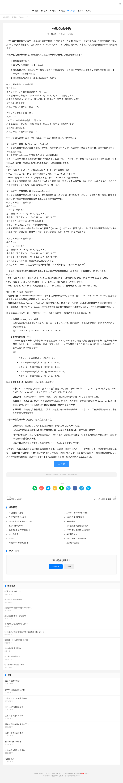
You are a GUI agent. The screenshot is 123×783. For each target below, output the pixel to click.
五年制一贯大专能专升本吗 (77, 513)
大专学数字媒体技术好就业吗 (78, 530)
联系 (82, 773)
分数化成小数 (61, 29)
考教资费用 (70, 521)
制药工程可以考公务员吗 (76, 538)
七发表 (80, 11)
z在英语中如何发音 (14, 499)
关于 (87, 773)
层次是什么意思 (72, 543)
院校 (61, 11)
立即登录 (55, 566)
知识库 (71, 11)
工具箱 (88, 11)
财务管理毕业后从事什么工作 (20, 521)
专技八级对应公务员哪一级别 (105, 499)
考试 (53, 11)
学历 (44, 11)
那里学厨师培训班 (16, 526)
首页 (35, 11)
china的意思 (13, 534)
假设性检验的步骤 (16, 513)
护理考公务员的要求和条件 (19, 530)
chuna (11, 538)
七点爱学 (61, 5)
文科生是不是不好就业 (75, 517)
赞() (70, 34)
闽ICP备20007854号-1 (72, 773)
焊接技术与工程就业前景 (18, 543)
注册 (69, 566)
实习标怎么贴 (71, 534)
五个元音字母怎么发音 (18, 517)
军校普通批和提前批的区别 (77, 526)
